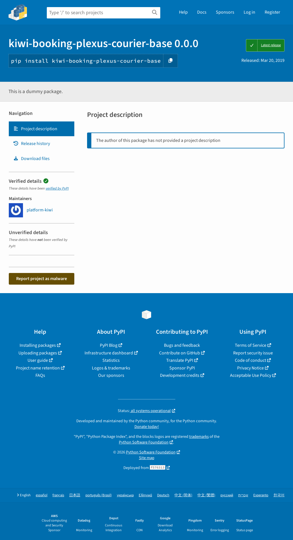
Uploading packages (37, 353)
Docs (201, 12)
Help (183, 12)
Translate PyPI (179, 360)
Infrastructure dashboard (109, 353)
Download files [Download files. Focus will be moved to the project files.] (31, 159)
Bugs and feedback (182, 345)
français (58, 495)
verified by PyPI (57, 188)
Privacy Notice (250, 368)
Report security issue (253, 353)
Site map (146, 458)
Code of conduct (250, 360)
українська (125, 495)
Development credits (179, 375)
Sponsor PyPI (182, 368)
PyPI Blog (108, 345)
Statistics (111, 360)
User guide (38, 360)
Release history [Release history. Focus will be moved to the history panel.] (31, 143)
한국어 (278, 495)
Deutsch (163, 495)
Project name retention (38, 368)
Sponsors (225, 12)
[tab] (41, 128)
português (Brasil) (98, 495)
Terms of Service (250, 345)
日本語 (74, 495)
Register (272, 12)
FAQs (40, 375)
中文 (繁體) (206, 495)
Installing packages (38, 345)
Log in (249, 12)
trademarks (199, 437)
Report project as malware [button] (41, 279)
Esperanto (260, 495)
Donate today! (146, 427)
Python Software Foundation (143, 442)
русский (226, 495)
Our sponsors (111, 375)
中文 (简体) (183, 495)
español (41, 495)
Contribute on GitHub (179, 353)
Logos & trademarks (111, 368)
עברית (243, 495)
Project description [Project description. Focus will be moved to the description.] (35, 129)
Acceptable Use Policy (250, 375)
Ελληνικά (145, 495)
